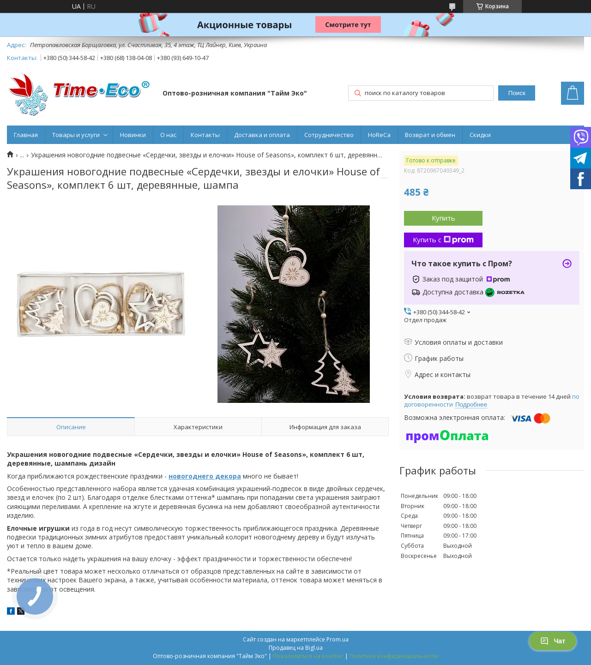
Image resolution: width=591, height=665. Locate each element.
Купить (443, 217)
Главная (26, 135)
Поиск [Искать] (516, 93)
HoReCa (379, 135)
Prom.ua (337, 639)
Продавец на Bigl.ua (296, 648)
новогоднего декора (205, 476)
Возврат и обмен (430, 135)
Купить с (443, 239)
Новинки (133, 135)
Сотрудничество (329, 135)
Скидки (480, 135)
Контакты (205, 135)
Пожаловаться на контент (308, 656)
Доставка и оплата (262, 135)
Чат (552, 641)
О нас (168, 135)
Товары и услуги (76, 135)
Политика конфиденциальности (394, 656)
